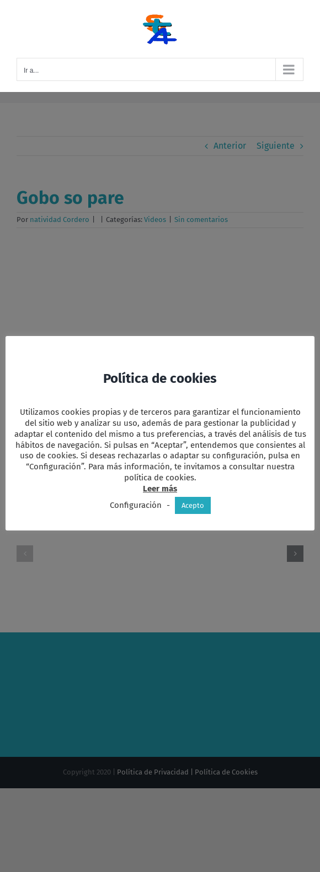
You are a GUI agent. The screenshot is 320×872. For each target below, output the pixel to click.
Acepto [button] (193, 505)
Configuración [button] (136, 505)
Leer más (160, 489)
